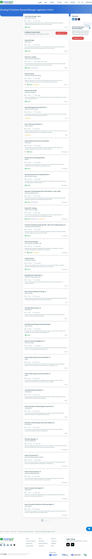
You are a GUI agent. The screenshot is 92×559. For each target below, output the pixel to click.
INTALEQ (27, 159)
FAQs (52, 546)
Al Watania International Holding (33, 75)
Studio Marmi (28, 42)
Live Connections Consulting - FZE (33, 243)
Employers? (89, 2)
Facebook (76, 19)
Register (73, 2)
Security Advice (29, 546)
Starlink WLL (28, 142)
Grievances (41, 546)
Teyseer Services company (31, 210)
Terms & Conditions (31, 541)
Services (52, 2)
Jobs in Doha (13, 531)
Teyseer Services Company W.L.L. (33, 58)
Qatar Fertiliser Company (31, 176)
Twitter (79, 19)
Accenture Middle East (30, 440)
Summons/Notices (43, 543)
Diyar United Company (30, 18)
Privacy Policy (29, 543)
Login (66, 2)
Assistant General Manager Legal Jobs (25, 531)
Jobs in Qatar (6, 531)
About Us (53, 538)
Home (1, 531)
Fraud (40, 538)
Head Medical (28, 309)
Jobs (46, 2)
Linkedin (73, 19)
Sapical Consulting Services (31, 193)
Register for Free (61, 33)
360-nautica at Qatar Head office (33, 226)
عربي (40, 2)
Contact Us (54, 541)
